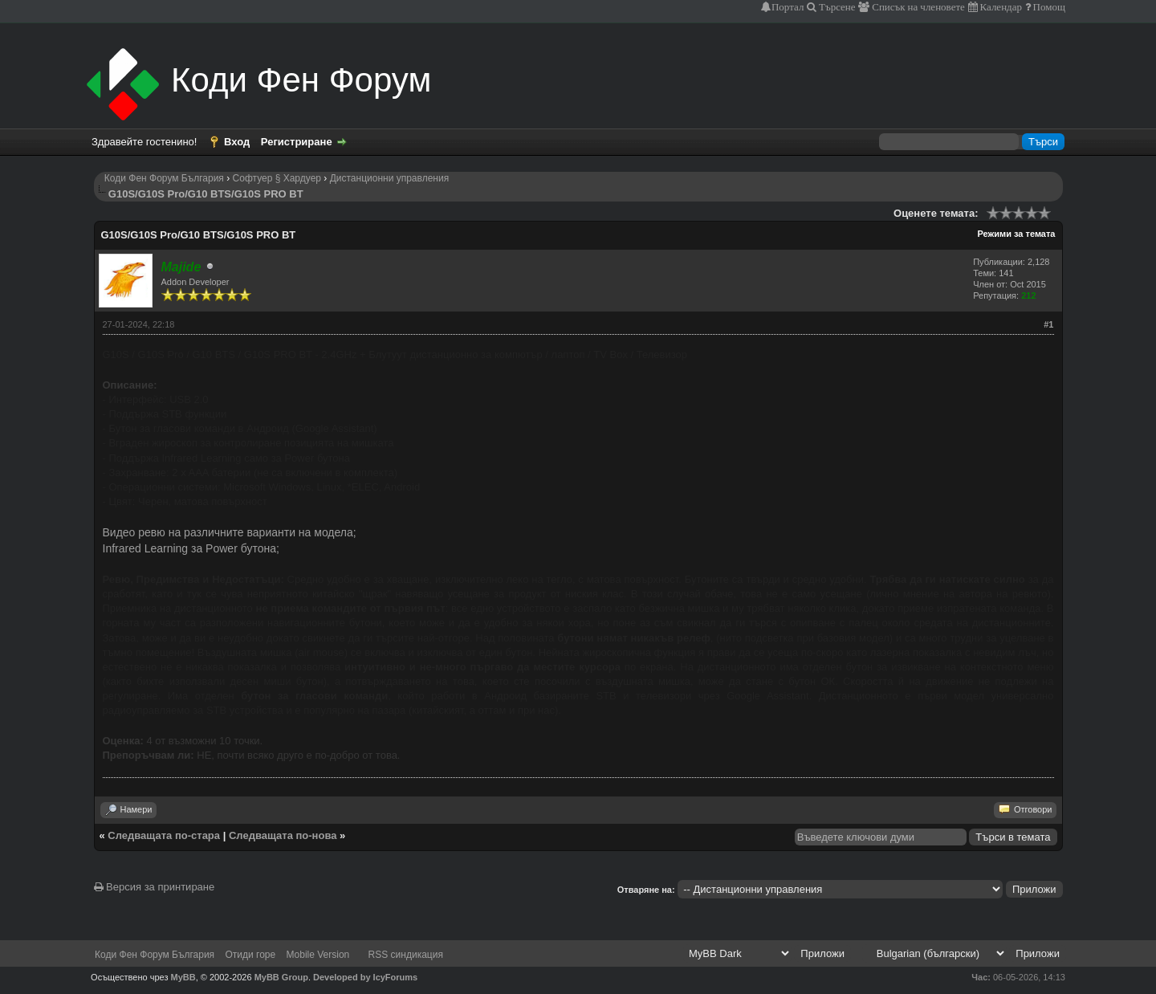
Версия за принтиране (154, 887)
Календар (1000, 7)
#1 (1048, 324)
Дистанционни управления (389, 178)
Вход (237, 142)
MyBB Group (281, 977)
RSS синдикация (405, 954)
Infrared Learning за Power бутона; (191, 548)
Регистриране (296, 142)
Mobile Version (318, 954)
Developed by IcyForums (365, 977)
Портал (787, 7)
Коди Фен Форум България (164, 178)
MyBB (183, 977)
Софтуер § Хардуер (277, 178)
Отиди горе (250, 954)
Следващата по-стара (164, 835)
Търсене (836, 7)
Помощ (1048, 7)
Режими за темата (1016, 233)
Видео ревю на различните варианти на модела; (229, 532)
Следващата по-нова (283, 835)
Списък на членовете (917, 7)
